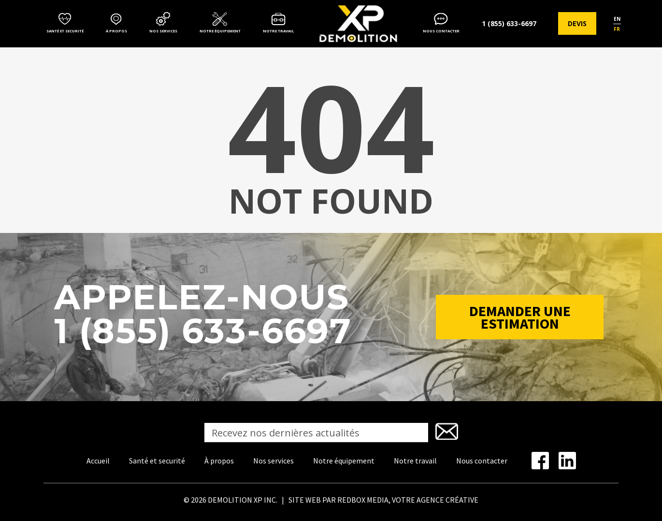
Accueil (98, 460)
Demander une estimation (520, 317)
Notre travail (278, 31)
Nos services (163, 31)
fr (617, 29)
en (617, 18)
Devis (577, 23)
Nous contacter (441, 31)
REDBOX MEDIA (363, 500)
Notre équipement (220, 31)
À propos (116, 31)
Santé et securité (65, 31)
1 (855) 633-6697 (509, 23)
